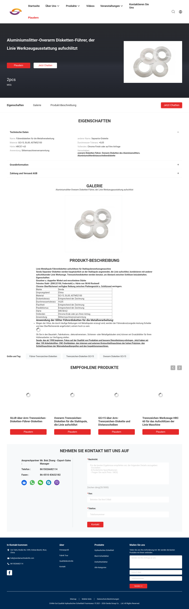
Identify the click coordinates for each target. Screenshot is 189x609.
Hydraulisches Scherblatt (104, 550)
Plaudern (18, 65)
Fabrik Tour (63, 555)
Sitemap (73, 599)
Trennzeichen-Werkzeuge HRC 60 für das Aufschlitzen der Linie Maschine (160, 421)
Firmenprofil (64, 550)
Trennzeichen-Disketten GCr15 (80, 356)
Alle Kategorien (100, 567)
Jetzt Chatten (45, 65)
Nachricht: (93, 459)
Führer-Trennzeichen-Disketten (43, 356)
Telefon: (92, 508)
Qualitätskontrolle (66, 561)
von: (90, 493)
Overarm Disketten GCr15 (114, 356)
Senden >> (138, 586)
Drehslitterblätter (101, 562)
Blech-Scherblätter (102, 556)
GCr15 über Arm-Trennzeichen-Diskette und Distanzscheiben (114, 421)
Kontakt (95, 524)
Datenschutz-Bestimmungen (108, 599)
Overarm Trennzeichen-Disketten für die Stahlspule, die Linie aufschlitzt (70, 421)
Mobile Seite (87, 599)
